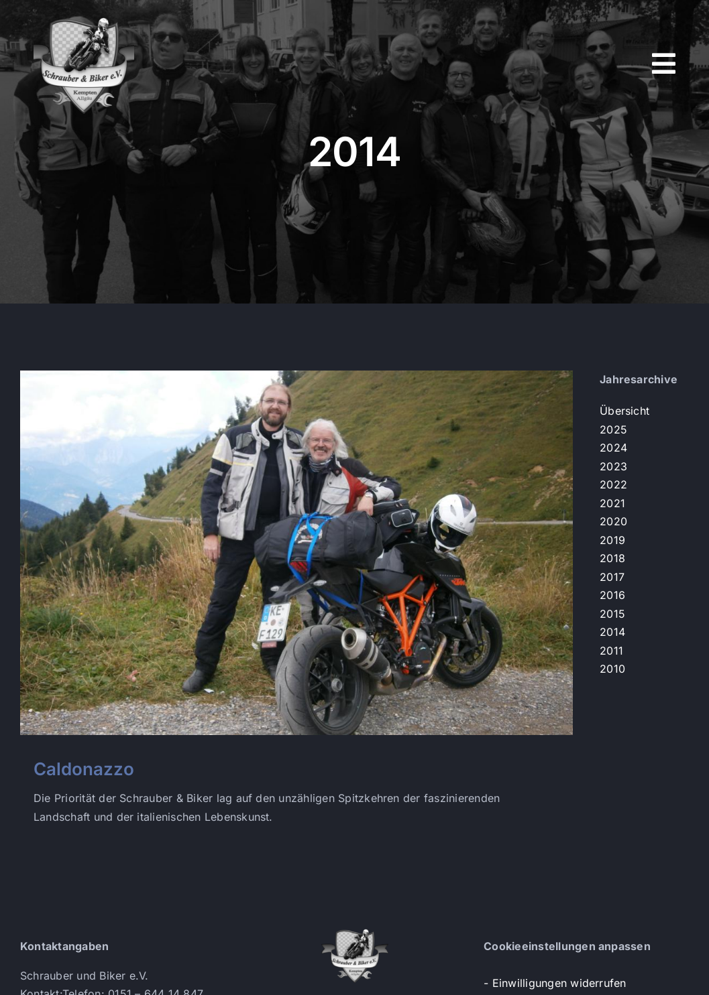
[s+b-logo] (84, 18)
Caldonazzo (84, 768)
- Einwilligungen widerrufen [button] (555, 983)
